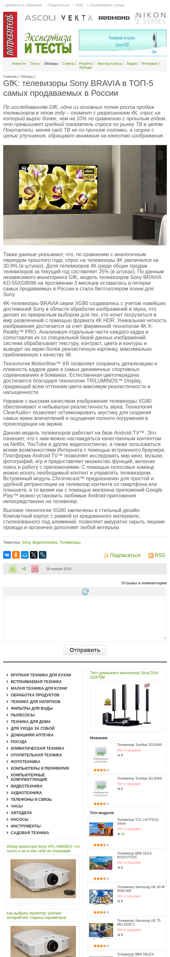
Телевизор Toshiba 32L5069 (139, 745)
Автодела (21, 813)
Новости (19, 63)
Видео (132, 63)
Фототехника (25, 762)
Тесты (35, 63)
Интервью (149, 63)
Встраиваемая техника (36, 682)
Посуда (19, 742)
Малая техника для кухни (39, 688)
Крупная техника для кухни (41, 675)
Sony (26, 542)
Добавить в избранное (24, 5)
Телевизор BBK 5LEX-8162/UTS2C (135, 855)
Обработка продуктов (35, 695)
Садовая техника (30, 833)
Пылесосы (23, 715)
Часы (17, 806)
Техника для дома (31, 722)
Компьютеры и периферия (40, 768)
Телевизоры (70, 542)
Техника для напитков (35, 702)
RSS (160, 555)
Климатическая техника (37, 748)
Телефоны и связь (31, 799)
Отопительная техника (36, 755)
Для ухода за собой (33, 728)
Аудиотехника (26, 793)
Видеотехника (44, 542)
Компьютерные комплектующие (29, 777)
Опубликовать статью (106, 5)
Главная (10, 76)
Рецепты (86, 63)
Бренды (85, 67)
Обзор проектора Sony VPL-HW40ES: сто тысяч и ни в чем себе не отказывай (43, 848)
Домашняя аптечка (32, 735)
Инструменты (26, 826)
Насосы (19, 819)
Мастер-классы (110, 63)
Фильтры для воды (32, 708)
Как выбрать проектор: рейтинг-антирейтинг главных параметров (36, 915)
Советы (68, 63)
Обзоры (26, 76)
